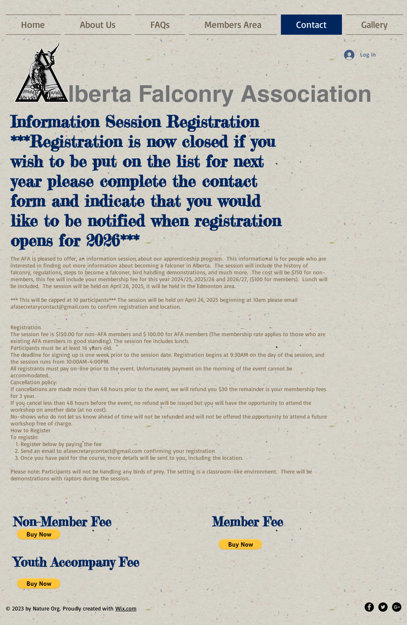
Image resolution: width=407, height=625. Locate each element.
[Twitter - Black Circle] (383, 607)
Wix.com (126, 608)
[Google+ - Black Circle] (396, 607)
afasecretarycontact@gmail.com (50, 306)
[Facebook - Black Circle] (369, 607)
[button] (38, 534)
